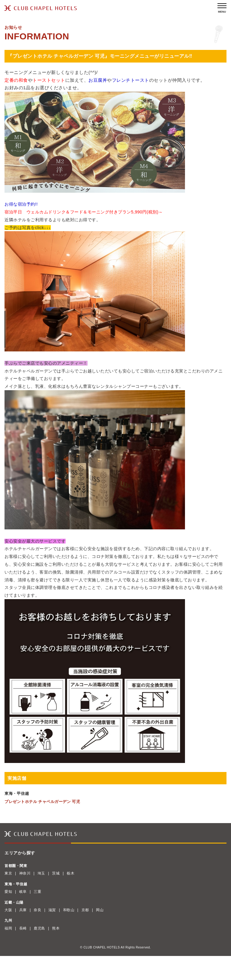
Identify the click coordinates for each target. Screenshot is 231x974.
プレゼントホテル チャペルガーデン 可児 (42, 801)
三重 (37, 892)
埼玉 (41, 873)
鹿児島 (39, 928)
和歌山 (69, 910)
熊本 (56, 928)
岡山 (99, 910)
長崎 (23, 928)
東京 (8, 873)
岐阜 (23, 892)
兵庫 (23, 910)
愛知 (8, 892)
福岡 (8, 928)
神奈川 (25, 873)
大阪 (8, 910)
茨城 (56, 873)
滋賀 (52, 910)
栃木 (70, 873)
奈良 (37, 910)
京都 (85, 910)
